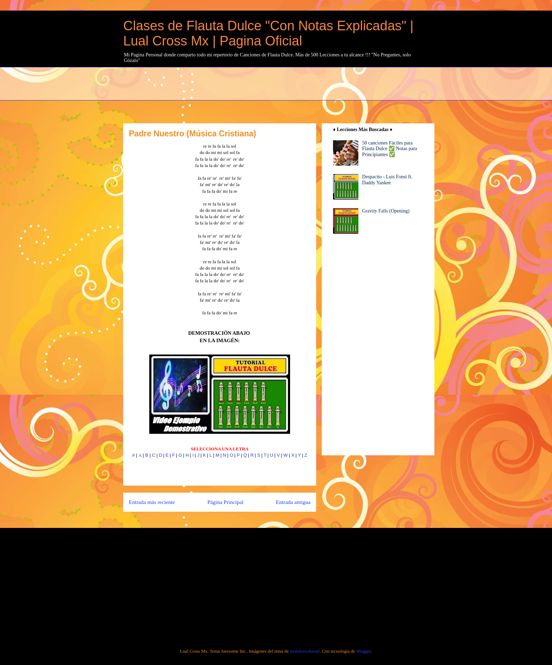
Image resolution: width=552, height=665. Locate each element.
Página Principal (225, 502)
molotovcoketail (304, 651)
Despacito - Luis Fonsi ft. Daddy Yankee (387, 179)
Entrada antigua (293, 502)
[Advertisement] (294, 83)
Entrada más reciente (152, 502)
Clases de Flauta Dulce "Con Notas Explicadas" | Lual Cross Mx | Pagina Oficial (268, 33)
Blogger (363, 651)
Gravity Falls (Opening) (386, 211)
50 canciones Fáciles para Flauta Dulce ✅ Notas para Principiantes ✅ (389, 149)
